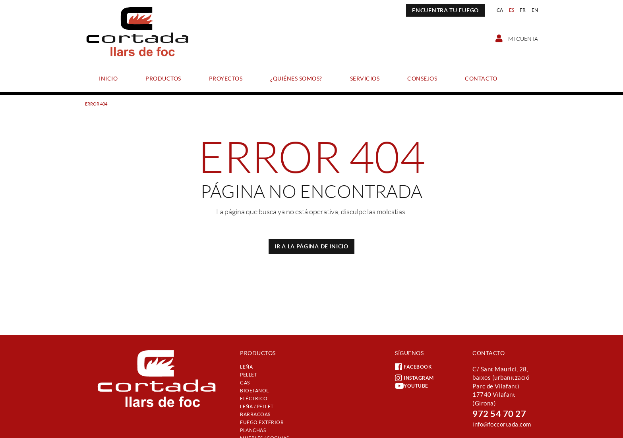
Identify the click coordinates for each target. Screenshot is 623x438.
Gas (245, 382)
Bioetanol (254, 390)
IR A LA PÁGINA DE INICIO (311, 246)
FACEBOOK (413, 367)
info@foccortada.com (501, 424)
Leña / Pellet (257, 406)
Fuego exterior (262, 422)
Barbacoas (255, 414)
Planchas (253, 430)
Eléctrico (254, 398)
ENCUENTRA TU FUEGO (445, 10)
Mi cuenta (516, 38)
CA (500, 10)
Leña (246, 366)
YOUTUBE (411, 386)
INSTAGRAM (414, 378)
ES (512, 10)
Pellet (248, 374)
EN (535, 10)
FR (523, 10)
